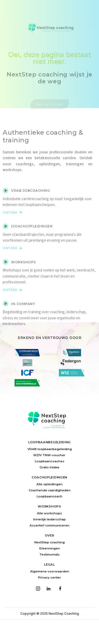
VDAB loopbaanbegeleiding (49, 449)
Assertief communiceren (49, 525)
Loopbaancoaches (49, 461)
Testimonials (49, 554)
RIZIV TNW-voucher (49, 455)
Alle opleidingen (49, 484)
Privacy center (49, 577)
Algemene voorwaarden (49, 571)
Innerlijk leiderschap (49, 519)
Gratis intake (49, 467)
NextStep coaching (49, 542)
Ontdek (12, 218)
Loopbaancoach (49, 496)
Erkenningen (49, 548)
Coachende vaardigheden (49, 490)
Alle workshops (49, 513)
